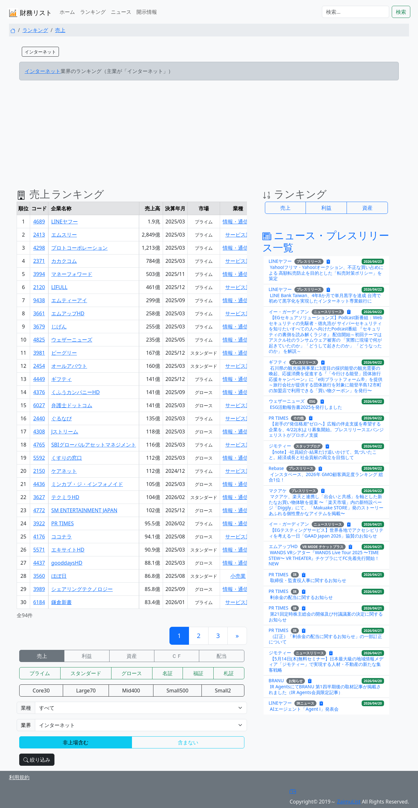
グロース (131, 673)
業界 (26, 725)
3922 (39, 523)
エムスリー (64, 234)
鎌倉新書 (61, 602)
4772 (39, 510)
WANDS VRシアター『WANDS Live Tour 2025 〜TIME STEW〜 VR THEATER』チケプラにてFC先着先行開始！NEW (324, 558)
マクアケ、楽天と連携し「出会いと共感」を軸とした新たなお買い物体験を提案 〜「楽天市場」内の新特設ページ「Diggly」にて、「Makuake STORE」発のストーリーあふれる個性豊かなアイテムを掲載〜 (326, 504)
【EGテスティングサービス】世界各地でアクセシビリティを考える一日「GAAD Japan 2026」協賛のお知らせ (326, 533)
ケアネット (64, 470)
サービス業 (238, 234)
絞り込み (36, 759)
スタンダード (85, 673)
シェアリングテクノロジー (82, 589)
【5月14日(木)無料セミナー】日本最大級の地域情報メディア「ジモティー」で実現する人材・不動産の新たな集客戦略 (326, 664)
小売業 (238, 575)
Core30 (41, 690)
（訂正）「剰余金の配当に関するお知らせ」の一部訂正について (325, 639)
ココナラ (61, 536)
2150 (39, 470)
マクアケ (278, 490)
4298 (39, 247)
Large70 (86, 690)
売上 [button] (285, 207)
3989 (39, 589)
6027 (39, 405)
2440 (39, 418)
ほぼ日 (59, 575)
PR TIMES (62, 523)
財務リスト (30, 13)
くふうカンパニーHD (75, 392)
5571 (39, 549)
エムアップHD (68, 313)
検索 (401, 11)
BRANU (276, 680)
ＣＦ (177, 655)
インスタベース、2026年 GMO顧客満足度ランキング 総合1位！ (326, 477)
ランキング (93, 11)
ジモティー (280, 446)
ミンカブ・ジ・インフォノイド (87, 484)
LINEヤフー (64, 221)
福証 (198, 673)
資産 (132, 655)
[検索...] (355, 12)
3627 (39, 497)
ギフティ (61, 379)
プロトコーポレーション (79, 247)
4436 (39, 484)
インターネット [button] (40, 52)
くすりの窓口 (66, 457)
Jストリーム (64, 431)
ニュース (121, 11)
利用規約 (19, 777)
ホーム (67, 11)
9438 (39, 300)
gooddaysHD (66, 562)
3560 (39, 575)
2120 (39, 287)
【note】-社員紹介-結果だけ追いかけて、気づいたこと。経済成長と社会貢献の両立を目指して (323, 455)
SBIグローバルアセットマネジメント (93, 444)
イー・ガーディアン (289, 311)
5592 (39, 457)
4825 (39, 339)
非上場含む (75, 742)
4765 (39, 444)
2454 (39, 365)
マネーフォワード (71, 274)
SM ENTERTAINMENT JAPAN (84, 510)
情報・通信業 (238, 221)
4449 (39, 379)
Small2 (223, 690)
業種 (26, 707)
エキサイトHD (68, 549)
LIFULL (59, 287)
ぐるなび (61, 418)
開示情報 (146, 11)
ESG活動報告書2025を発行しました (306, 407)
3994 (39, 274)
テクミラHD (65, 497)
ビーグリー (64, 352)
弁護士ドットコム (71, 405)
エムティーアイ (69, 300)
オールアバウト (69, 365)
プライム (39, 673)
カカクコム (64, 260)
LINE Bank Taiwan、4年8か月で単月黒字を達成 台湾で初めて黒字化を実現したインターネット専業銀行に (325, 298)
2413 (39, 234)
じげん (59, 326)
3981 (39, 352)
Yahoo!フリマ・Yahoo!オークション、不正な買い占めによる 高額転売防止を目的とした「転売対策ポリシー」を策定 (326, 272)
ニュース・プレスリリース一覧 (325, 241)
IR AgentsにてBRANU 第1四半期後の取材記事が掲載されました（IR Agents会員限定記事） (325, 689)
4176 (39, 536)
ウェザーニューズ (71, 339)
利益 (87, 655)
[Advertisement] (209, 130)
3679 (39, 326)
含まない (188, 742)
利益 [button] (326, 207)
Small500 (177, 690)
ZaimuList (348, 801)
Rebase (276, 468)
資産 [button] (367, 207)
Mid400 (131, 690)
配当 (222, 655)
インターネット (43, 71)
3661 (39, 313)
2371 (39, 260)
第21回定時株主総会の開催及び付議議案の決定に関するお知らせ (326, 617)
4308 (39, 431)
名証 (167, 673)
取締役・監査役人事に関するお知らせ (308, 580)
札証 (229, 673)
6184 (39, 602)
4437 (39, 562)
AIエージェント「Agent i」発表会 (304, 709)
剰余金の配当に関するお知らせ (301, 597)
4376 (39, 392)
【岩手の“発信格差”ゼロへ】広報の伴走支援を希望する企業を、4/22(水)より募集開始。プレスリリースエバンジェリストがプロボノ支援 (326, 429)
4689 (39, 221)
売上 (60, 30)
